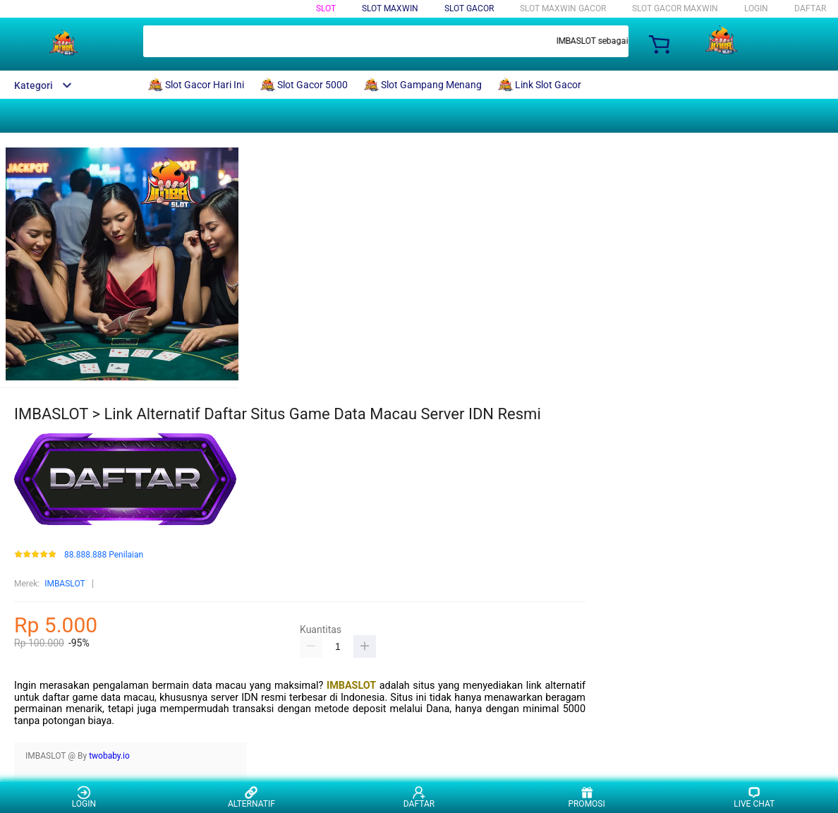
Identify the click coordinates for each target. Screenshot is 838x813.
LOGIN (756, 8)
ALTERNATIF (251, 797)
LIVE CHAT (754, 797)
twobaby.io (109, 756)
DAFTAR (810, 8)
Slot (326, 8)
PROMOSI (586, 797)
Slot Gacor (469, 8)
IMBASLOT (64, 584)
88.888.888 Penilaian (103, 555)
